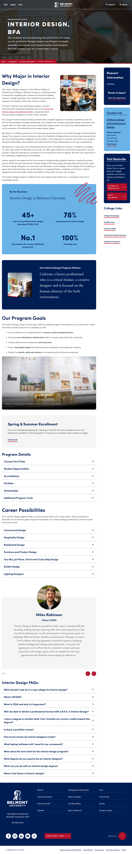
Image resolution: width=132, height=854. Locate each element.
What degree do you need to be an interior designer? (49, 760)
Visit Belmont (117, 196)
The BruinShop (74, 803)
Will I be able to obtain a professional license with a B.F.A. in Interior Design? (49, 713)
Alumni (40, 790)
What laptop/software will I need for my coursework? (49, 746)
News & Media (74, 796)
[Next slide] (94, 673)
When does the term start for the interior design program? (49, 753)
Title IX (123, 850)
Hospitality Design (49, 539)
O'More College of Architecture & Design (116, 123)
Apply (13, 4)
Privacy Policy (99, 850)
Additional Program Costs (49, 500)
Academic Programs (112, 241)
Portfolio (49, 485)
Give (21, 4)
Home (3, 61)
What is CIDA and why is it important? (49, 706)
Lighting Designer (49, 575)
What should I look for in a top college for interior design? (49, 691)
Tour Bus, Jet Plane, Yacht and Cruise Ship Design (49, 561)
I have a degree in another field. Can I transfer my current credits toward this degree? (49, 722)
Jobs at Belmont (75, 810)
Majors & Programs (27, 61)
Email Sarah (111, 144)
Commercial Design (49, 532)
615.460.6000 (18, 822)
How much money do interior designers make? (49, 738)
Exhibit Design (49, 568)
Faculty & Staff (110, 228)
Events (102, 803)
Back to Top (117, 836)
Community (104, 796)
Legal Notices (88, 850)
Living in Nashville (117, 187)
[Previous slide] (88, 673)
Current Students (44, 796)
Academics (13, 61)
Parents (40, 810)
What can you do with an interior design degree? (49, 768)
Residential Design (49, 546)
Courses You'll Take (49, 463)
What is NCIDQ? (49, 699)
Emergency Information (78, 790)
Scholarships (49, 492)
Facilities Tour (109, 222)
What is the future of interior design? (49, 775)
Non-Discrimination (113, 850)
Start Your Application (117, 98)
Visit (6, 4)
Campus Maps (105, 810)
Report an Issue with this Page (70, 850)
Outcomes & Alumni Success (115, 235)
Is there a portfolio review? (49, 731)
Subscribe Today (58, 836)
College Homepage (111, 215)
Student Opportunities (49, 470)
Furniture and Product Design (49, 554)
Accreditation (49, 478)
